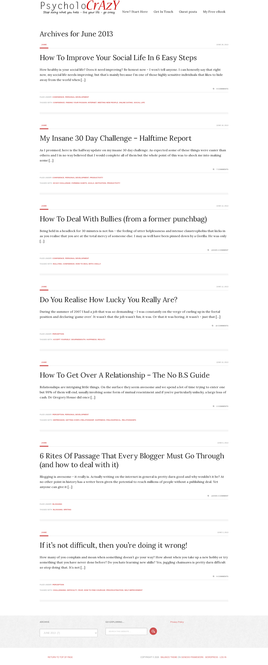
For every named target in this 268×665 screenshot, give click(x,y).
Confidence (58, 97)
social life (139, 103)
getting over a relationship (80, 420)
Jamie (44, 45)
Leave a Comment (219, 250)
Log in (223, 657)
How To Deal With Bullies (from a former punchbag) (123, 218)
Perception (58, 334)
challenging (59, 590)
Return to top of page (60, 657)
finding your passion (76, 103)
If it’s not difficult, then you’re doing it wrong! (113, 545)
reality (101, 339)
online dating (126, 103)
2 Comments (222, 406)
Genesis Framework (192, 657)
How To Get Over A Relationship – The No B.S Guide (125, 375)
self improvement (133, 590)
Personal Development (77, 97)
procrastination (114, 590)
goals (91, 183)
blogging (58, 510)
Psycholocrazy (74, 10)
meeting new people (108, 103)
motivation (100, 183)
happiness (91, 339)
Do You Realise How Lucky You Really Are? (108, 299)
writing (67, 510)
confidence (59, 103)
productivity (113, 183)
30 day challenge (62, 183)
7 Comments (222, 169)
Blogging (57, 504)
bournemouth (78, 339)
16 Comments (222, 326)
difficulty (72, 590)
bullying (57, 264)
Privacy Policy (177, 622)
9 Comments (222, 89)
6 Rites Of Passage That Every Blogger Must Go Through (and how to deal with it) (132, 460)
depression (59, 420)
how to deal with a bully (88, 264)
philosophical (113, 420)
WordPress (211, 657)
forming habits (79, 183)
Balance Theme (169, 657)
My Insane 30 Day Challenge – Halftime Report (116, 138)
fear (80, 590)
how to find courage (94, 590)
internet (92, 103)
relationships (129, 420)
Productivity (96, 178)
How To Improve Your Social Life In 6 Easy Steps (118, 57)
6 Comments (222, 576)
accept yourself (61, 339)
